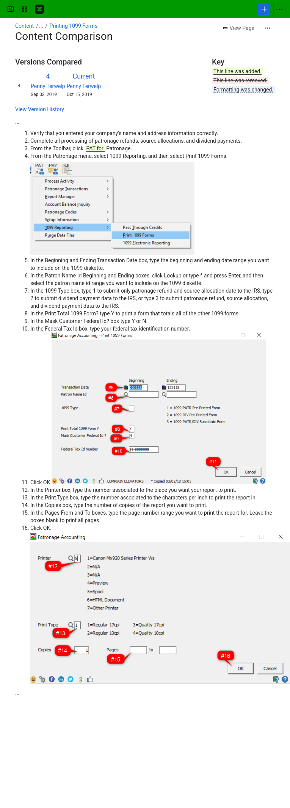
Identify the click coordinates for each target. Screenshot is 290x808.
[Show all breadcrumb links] (41, 26)
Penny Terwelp (48, 86)
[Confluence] (39, 9)
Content (24, 26)
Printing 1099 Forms (74, 26)
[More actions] (267, 28)
